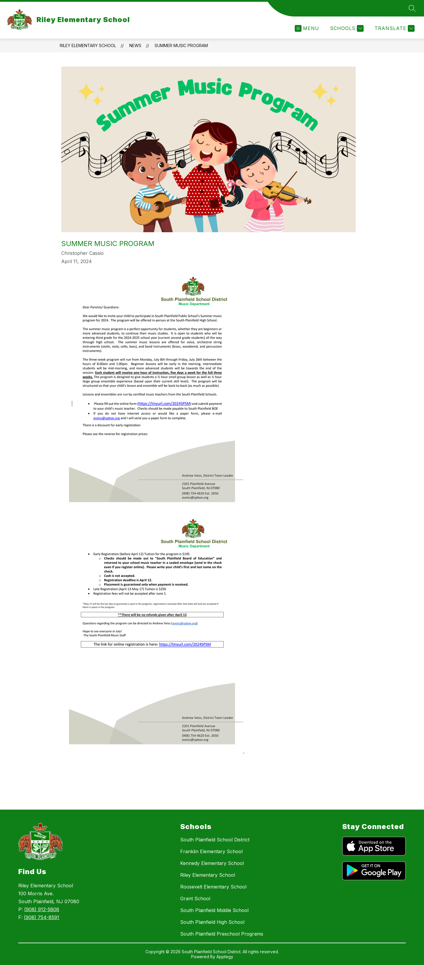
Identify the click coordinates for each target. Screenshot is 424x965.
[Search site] (412, 8)
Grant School (195, 898)
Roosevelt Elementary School (213, 887)
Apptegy (224, 956)
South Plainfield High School (212, 922)
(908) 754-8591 (41, 917)
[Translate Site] (394, 28)
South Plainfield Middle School (214, 910)
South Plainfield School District (214, 840)
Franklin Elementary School (211, 851)
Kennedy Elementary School (212, 863)
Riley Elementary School (88, 45)
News (135, 45)
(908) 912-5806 (41, 909)
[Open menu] (307, 28)
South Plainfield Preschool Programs (221, 934)
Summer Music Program (181, 45)
